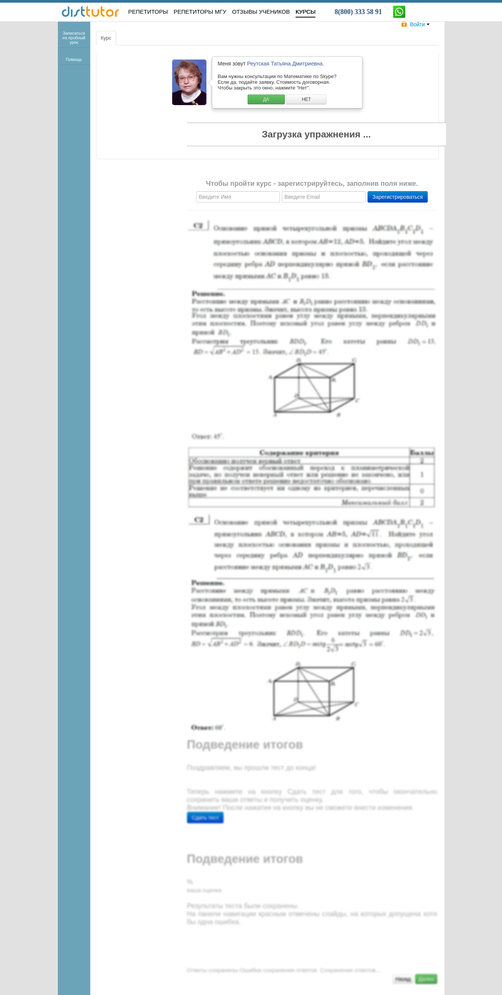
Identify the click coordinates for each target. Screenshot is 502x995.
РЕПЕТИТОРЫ (148, 11)
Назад (403, 979)
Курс (106, 38)
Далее (426, 979)
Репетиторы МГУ (200, 11)
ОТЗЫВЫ (261, 11)
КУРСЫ (305, 11)
